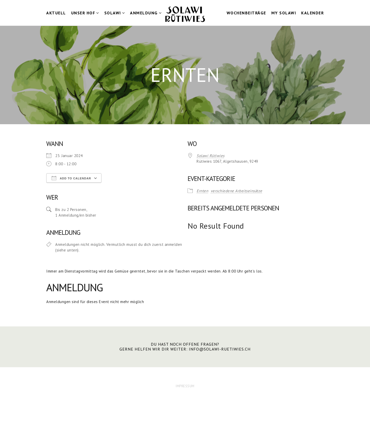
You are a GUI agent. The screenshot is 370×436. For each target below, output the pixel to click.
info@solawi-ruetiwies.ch (220, 349)
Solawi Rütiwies (211, 155)
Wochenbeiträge (246, 12)
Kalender (312, 12)
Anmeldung (144, 12)
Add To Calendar (71, 178)
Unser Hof (83, 12)
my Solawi (283, 12)
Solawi (112, 12)
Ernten (202, 190)
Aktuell (56, 12)
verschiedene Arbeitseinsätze (236, 190)
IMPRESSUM (185, 386)
